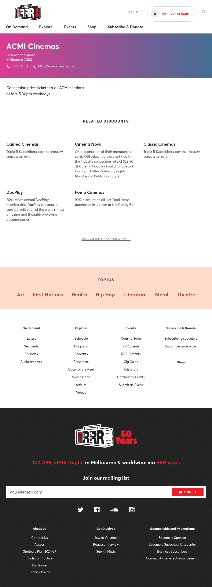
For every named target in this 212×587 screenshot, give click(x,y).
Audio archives (31, 362)
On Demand (31, 328)
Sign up (188, 492)
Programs (81, 346)
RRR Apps (168, 462)
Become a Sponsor (172, 537)
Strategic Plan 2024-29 (39, 551)
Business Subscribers (172, 551)
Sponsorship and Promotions (172, 529)
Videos (81, 392)
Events (131, 328)
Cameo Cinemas (22, 144)
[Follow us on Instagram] (132, 510)
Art (20, 294)
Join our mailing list (106, 477)
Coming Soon (131, 338)
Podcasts (81, 354)
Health (79, 294)
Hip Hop (105, 294)
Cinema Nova (88, 144)
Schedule (81, 338)
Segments (31, 346)
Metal (161, 294)
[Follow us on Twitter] (81, 510)
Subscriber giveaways (181, 346)
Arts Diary (131, 369)
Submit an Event (131, 385)
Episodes (31, 354)
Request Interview (106, 544)
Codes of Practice (39, 558)
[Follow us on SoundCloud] (114, 510)
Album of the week (81, 369)
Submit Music (106, 551)
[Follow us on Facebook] (97, 510)
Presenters (81, 362)
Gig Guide (131, 362)
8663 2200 (20, 66)
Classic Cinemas (159, 144)
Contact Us (39, 537)
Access (39, 544)
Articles (81, 385)
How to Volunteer (106, 537)
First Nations (48, 294)
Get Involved (106, 529)
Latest (31, 338)
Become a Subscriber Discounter (172, 544)
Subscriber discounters (180, 338)
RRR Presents (131, 354)
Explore (81, 328)
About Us (39, 529)
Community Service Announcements (172, 558)
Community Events (131, 377)
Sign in (133, 12)
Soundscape (81, 377)
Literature (135, 294)
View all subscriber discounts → (106, 239)
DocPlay (14, 192)
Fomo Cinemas (89, 192)
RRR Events (131, 346)
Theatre (186, 294)
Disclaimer (39, 565)
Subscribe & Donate (181, 328)
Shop (181, 362)
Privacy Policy (39, 572)
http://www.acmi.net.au (56, 66)
